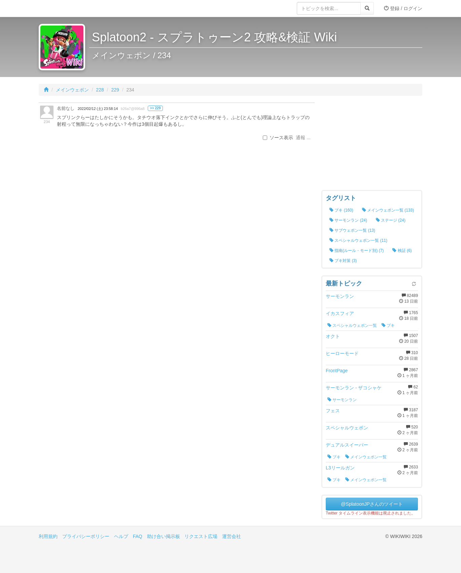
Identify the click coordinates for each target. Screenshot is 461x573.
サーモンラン (340, 296)
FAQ (137, 536)
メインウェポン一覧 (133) (388, 210)
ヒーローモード (342, 353)
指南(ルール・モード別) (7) (356, 250)
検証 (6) (402, 250)
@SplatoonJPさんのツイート (372, 504)
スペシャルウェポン (347, 427)
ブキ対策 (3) (343, 260)
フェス (333, 410)
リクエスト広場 (200, 536)
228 (100, 89)
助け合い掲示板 (163, 536)
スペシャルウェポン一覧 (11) (358, 240)
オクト (333, 336)
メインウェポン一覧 (366, 457)
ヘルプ (121, 536)
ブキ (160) (341, 210)
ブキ (388, 325)
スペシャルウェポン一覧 (352, 325)
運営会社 (231, 536)
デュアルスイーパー (347, 445)
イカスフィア (340, 313)
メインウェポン (72, 89)
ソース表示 (278, 137)
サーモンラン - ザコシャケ (354, 387)
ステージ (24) (390, 220)
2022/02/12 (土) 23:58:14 (98, 109)
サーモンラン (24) (348, 220)
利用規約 (48, 536)
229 (115, 89)
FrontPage (337, 370)
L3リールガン (340, 467)
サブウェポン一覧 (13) (352, 230)
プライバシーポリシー (85, 536)
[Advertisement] (371, 145)
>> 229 (155, 108)
